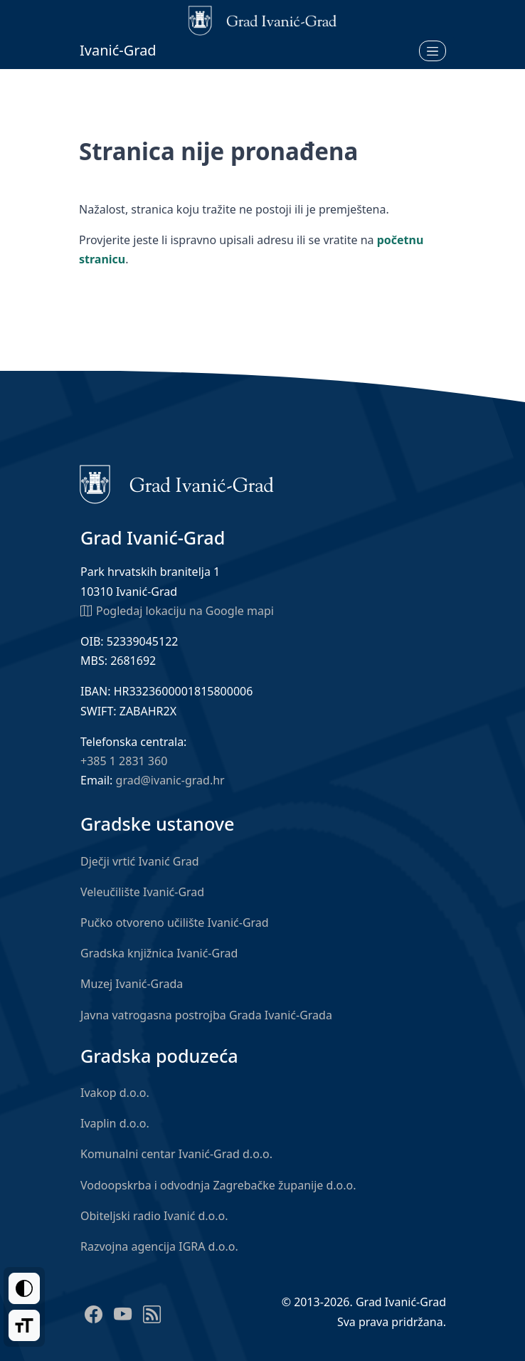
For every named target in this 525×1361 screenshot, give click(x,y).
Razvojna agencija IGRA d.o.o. (159, 1246)
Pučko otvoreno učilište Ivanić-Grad (174, 922)
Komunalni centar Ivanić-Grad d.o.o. (176, 1154)
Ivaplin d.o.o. (114, 1123)
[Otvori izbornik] (432, 51)
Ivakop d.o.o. (114, 1092)
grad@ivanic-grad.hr (170, 780)
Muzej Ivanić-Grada (131, 984)
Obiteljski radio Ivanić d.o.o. (154, 1216)
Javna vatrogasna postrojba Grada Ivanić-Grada (206, 1015)
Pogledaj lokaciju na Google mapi (177, 610)
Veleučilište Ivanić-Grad (142, 892)
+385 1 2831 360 (123, 761)
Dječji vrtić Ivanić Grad (139, 861)
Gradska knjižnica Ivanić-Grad (159, 953)
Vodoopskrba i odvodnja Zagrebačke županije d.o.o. (218, 1185)
